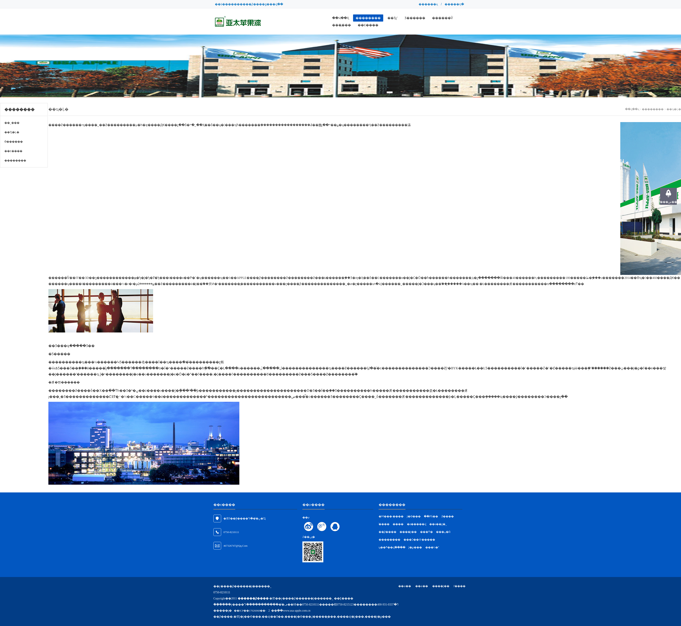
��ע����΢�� (308, 526)
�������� (368, 18)
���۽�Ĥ (443, 531)
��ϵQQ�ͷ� (335, 526)
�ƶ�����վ (416, 524)
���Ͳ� (426, 531)
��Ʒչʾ (392, 18)
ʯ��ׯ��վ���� (392, 547)
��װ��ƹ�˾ (438, 524)
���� (398, 524)
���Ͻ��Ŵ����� (419, 539)
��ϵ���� (368, 25)
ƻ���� (447, 516)
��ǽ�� (404, 586)
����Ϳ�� (408, 531)
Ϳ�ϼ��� (415, 547)
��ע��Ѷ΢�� (321, 526)
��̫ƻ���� (387, 531)
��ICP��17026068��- (250, 610)
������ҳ (428, 4)
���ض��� (668, 202)
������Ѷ (442, 18)
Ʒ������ (415, 18)
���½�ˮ (432, 547)
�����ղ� (454, 4)
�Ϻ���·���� (391, 516)
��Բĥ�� (431, 516)
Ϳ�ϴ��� (414, 516)
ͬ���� (384, 524)
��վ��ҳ (340, 18)
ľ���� (460, 586)
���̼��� (341, 25)
